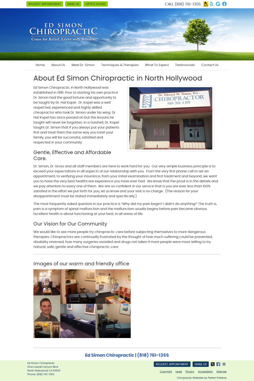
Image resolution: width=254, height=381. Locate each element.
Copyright (166, 371)
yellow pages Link (205, 4)
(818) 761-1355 (188, 4)
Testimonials (185, 65)
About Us (58, 65)
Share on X (213, 364)
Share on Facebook (218, 364)
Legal (179, 371)
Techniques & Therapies (120, 65)
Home (40, 65)
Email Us (73, 4)
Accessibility (205, 371)
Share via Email (224, 364)
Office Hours (95, 4)
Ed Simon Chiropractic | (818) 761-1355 (127, 355)
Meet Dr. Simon (83, 65)
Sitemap (221, 371)
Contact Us (210, 65)
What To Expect (157, 65)
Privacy (190, 371)
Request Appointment (44, 4)
